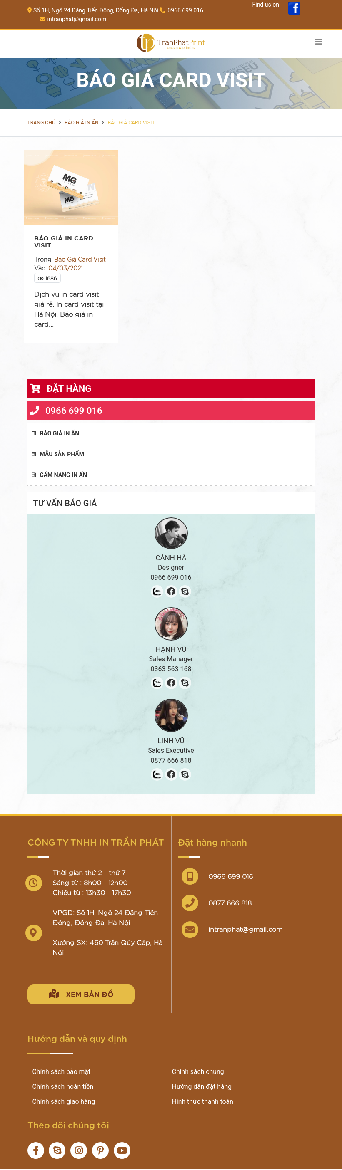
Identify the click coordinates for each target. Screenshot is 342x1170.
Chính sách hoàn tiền (63, 1088)
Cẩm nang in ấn (59, 475)
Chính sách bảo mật (62, 1073)
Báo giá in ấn (80, 123)
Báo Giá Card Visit (130, 123)
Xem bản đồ (85, 994)
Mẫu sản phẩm (58, 454)
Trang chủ (41, 123)
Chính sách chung (198, 1073)
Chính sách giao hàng (64, 1103)
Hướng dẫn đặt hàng (202, 1088)
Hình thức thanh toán (203, 1103)
